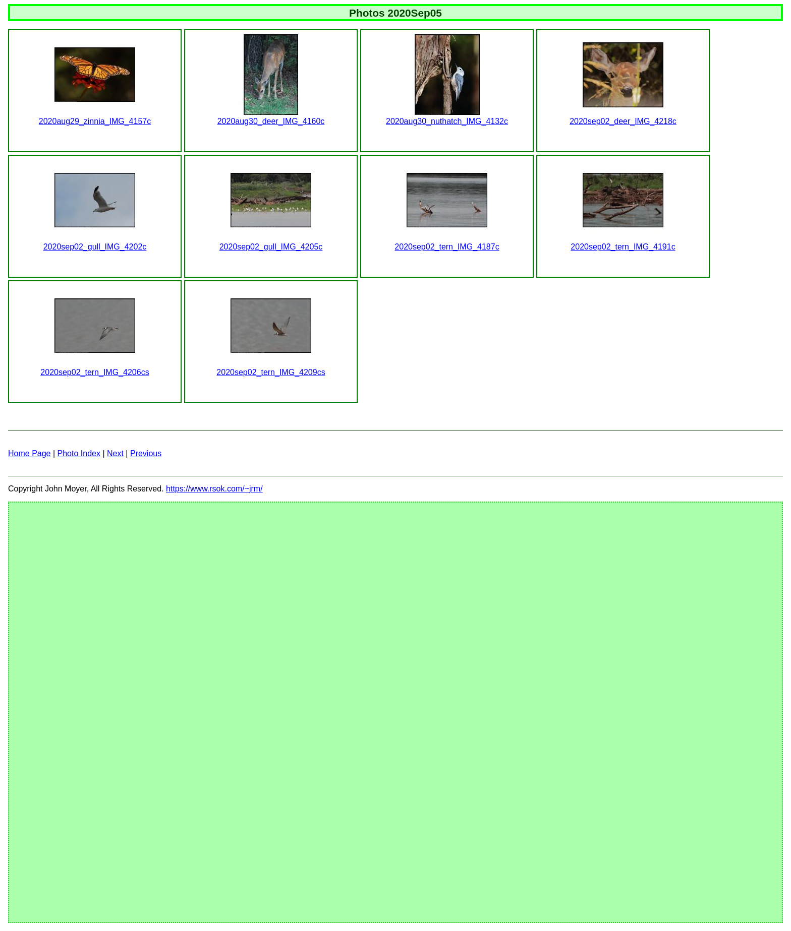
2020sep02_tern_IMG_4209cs (270, 372)
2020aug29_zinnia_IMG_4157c (95, 121)
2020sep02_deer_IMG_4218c (623, 121)
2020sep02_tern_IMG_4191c (623, 246)
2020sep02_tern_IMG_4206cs (94, 372)
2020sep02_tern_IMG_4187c (446, 246)
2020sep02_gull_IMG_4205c (271, 246)
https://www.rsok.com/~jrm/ (214, 488)
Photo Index (79, 453)
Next (115, 453)
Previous (145, 453)
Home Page (29, 453)
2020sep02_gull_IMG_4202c (95, 246)
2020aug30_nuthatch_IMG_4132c (447, 121)
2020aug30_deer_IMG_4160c (271, 121)
